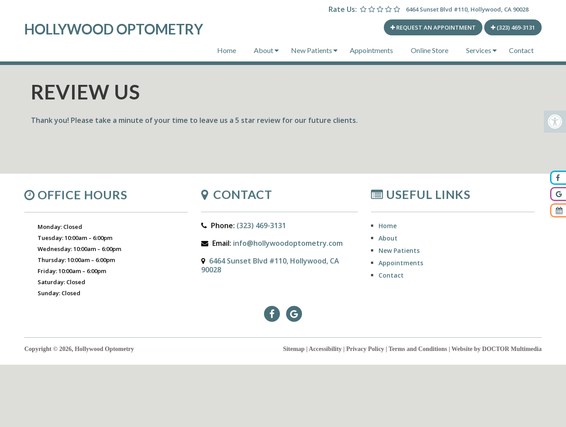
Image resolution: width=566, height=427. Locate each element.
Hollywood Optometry (113, 29)
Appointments (371, 50)
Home (226, 50)
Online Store (429, 50)
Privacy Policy (365, 349)
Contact (521, 50)
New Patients (311, 50)
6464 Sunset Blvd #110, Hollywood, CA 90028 (467, 9)
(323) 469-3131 (513, 27)
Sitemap (294, 349)
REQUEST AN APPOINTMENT (433, 27)
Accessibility (325, 349)
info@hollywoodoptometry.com (288, 246)
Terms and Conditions (418, 349)
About (263, 50)
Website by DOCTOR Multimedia (496, 349)
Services (478, 50)
